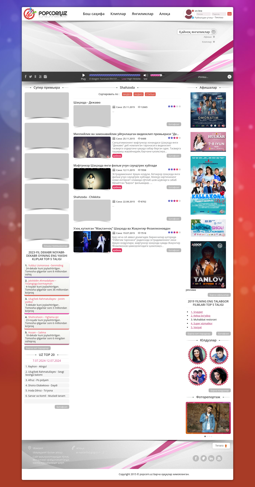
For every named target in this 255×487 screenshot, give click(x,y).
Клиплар (118, 14)
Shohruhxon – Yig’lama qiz (43, 317)
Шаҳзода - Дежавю (87, 102)
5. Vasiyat (196, 327)
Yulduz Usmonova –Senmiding (45, 265)
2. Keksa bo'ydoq (200, 315)
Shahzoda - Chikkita (86, 197)
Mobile (136, 78)
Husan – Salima (37, 332)
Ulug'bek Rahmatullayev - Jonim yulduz (45, 300)
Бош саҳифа (93, 14)
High (129, 78)
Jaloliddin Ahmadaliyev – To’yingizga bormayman (40, 282)
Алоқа (164, 14)
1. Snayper (197, 312)
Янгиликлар (142, 14)
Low (124, 78)
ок (229, 14)
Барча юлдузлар (220, 390)
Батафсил (174, 124)
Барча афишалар (219, 294)
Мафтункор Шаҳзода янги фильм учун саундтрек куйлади (115, 165)
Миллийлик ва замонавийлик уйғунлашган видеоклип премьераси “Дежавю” (129, 134)
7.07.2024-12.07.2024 (47, 361)
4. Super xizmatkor (201, 323)
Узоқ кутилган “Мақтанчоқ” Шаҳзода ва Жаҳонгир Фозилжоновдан (121, 228)
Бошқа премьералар (55, 245)
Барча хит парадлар (199, 333)
